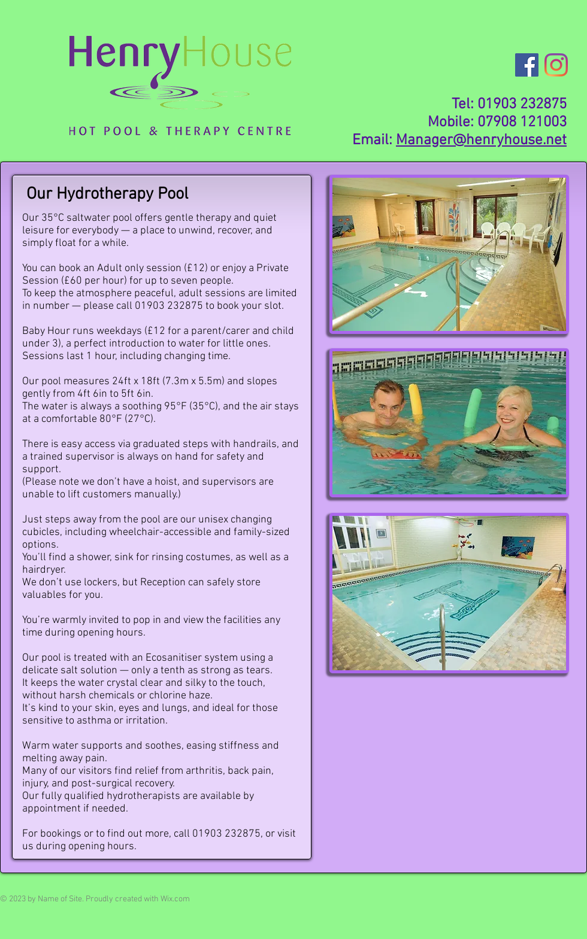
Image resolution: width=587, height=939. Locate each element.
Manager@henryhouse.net (481, 141)
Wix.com (175, 899)
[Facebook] (526, 65)
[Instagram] (556, 65)
